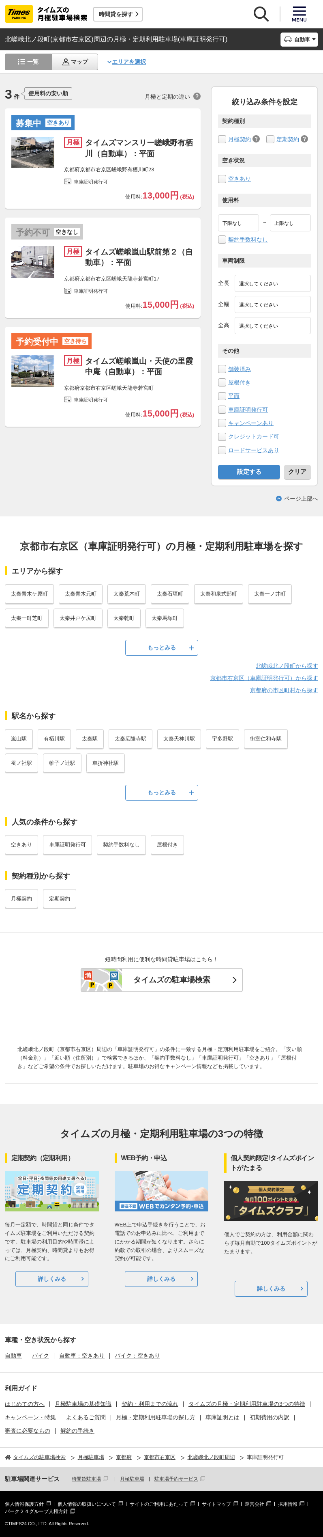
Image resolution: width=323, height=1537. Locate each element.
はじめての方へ (25, 1404)
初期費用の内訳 (269, 1417)
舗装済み (239, 369)
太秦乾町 (124, 618)
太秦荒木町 (126, 594)
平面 (234, 396)
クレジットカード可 (253, 436)
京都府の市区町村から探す (284, 690)
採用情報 (287, 1504)
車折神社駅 (105, 763)
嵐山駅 (19, 739)
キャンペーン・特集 (30, 1417)
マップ (79, 61)
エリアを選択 (129, 61)
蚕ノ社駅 (21, 763)
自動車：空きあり (82, 1355)
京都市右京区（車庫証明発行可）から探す (264, 678)
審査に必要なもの (27, 1430)
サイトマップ (216, 1504)
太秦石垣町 (170, 594)
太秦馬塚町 (165, 618)
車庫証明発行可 (248, 409)
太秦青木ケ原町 (29, 594)
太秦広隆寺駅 (130, 739)
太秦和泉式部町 (218, 594)
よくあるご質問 (86, 1417)
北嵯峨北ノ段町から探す (287, 666)
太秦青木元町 (80, 594)
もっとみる (162, 647)
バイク (40, 1355)
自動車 (13, 1355)
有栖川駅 (54, 739)
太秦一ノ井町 (270, 594)
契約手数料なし (248, 239)
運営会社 (254, 1504)
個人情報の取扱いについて (87, 1504)
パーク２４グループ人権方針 (36, 1511)
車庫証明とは (222, 1417)
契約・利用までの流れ (150, 1404)
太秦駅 (90, 739)
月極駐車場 (132, 1479)
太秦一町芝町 (27, 618)
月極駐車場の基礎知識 (83, 1404)
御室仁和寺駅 (266, 739)
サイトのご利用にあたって (159, 1504)
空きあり (239, 178)
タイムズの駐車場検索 (171, 980)
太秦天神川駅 (179, 739)
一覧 (33, 61)
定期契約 (287, 139)
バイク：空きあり (137, 1355)
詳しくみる (52, 1279)
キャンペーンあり (251, 423)
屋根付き (239, 382)
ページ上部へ (301, 498)
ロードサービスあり (253, 450)
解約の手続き (77, 1430)
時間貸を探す (116, 14)
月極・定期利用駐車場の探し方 (155, 1417)
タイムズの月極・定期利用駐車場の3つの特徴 (246, 1404)
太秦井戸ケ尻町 (78, 618)
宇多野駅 (222, 739)
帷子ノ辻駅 (62, 763)
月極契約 (239, 139)
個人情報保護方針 (24, 1504)
